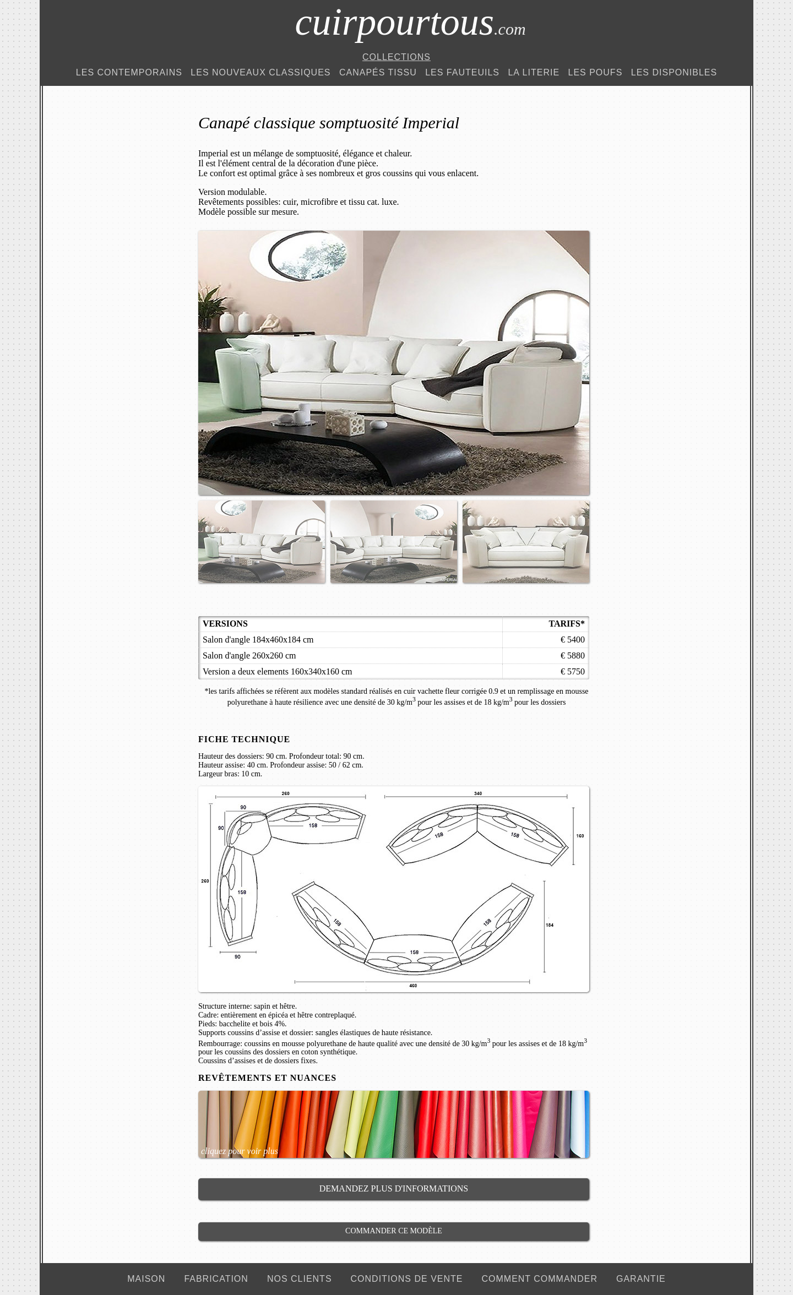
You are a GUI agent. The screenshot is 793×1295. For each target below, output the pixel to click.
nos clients (299, 1278)
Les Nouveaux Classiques (260, 72)
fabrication (216, 1278)
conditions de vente (407, 1278)
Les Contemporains (129, 72)
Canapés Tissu (378, 72)
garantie (641, 1278)
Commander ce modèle (393, 1231)
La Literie (534, 72)
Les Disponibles (674, 72)
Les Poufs (595, 72)
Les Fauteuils (462, 72)
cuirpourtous (410, 22)
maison (146, 1278)
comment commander (539, 1278)
